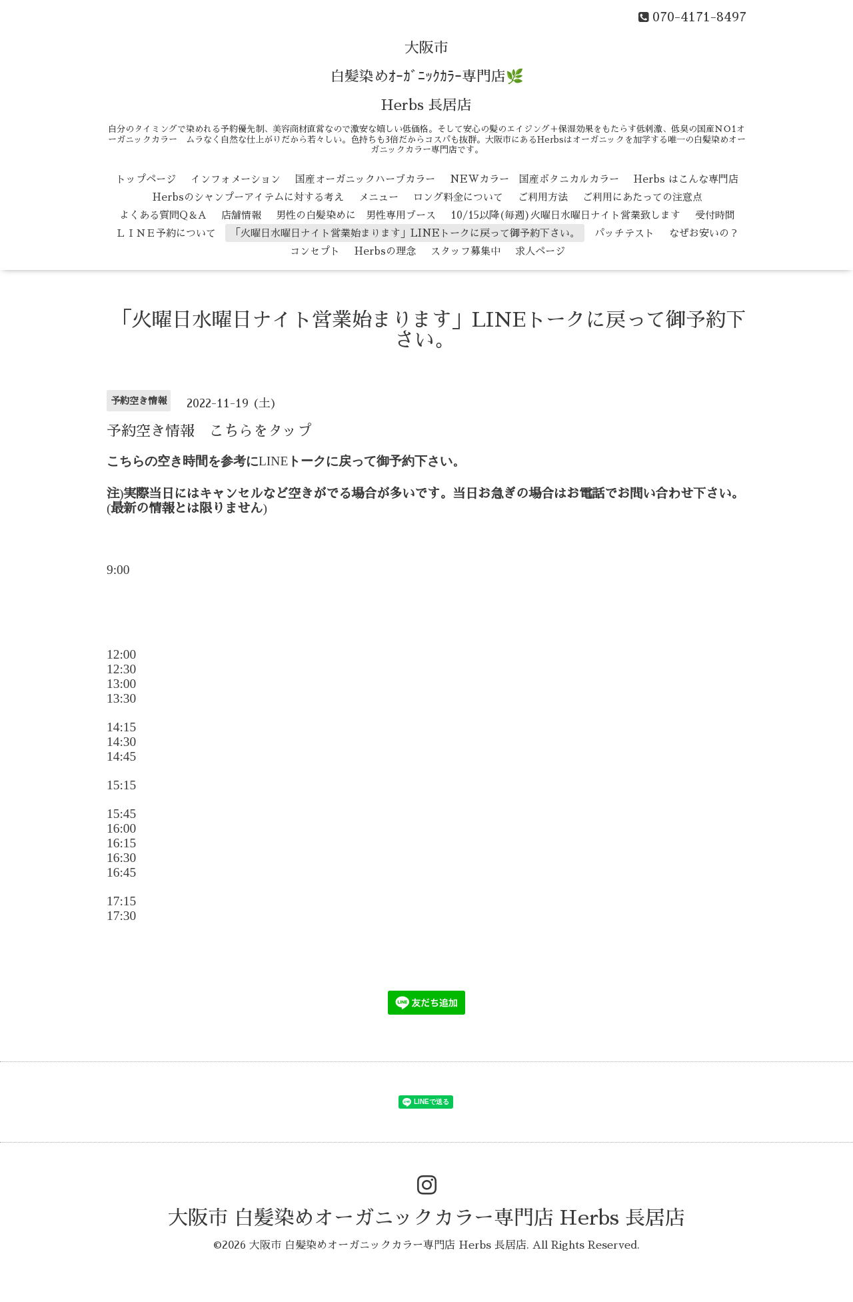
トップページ (146, 179)
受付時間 (715, 215)
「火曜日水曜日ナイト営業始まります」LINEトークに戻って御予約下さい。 (405, 233)
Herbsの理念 (385, 251)
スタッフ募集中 (465, 251)
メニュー (379, 197)
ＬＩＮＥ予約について (166, 233)
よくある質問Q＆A (163, 215)
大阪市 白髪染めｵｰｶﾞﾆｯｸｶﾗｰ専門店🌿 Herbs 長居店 (427, 77)
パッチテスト (624, 233)
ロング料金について (458, 197)
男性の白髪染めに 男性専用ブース (356, 215)
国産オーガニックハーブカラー (365, 179)
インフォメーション (236, 179)
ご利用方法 (543, 197)
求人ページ (540, 251)
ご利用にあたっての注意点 (642, 197)
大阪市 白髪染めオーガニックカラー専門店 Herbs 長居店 (426, 1218)
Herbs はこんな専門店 (686, 179)
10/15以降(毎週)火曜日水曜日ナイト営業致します (565, 215)
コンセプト (315, 251)
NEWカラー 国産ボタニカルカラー (534, 179)
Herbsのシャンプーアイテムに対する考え (248, 197)
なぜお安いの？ (704, 233)
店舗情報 (241, 215)
